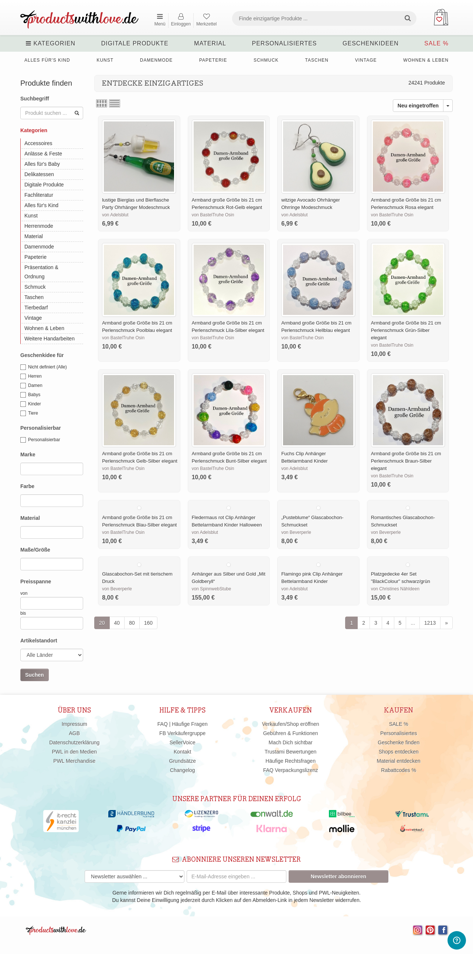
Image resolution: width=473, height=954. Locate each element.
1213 (430, 623)
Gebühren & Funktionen (290, 733)
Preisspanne (35, 581)
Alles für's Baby (42, 164)
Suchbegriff (34, 99)
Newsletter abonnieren (338, 876)
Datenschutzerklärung (74, 742)
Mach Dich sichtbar (291, 742)
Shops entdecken (399, 752)
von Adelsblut (115, 214)
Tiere (29, 413)
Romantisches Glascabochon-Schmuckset (403, 521)
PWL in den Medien (74, 752)
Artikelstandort (38, 641)
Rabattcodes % (398, 770)
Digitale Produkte (135, 43)
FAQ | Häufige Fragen (182, 724)
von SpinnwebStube (211, 588)
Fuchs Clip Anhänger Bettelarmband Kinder (304, 457)
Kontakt (182, 752)
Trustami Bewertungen (290, 752)
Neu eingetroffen (418, 106)
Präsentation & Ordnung (41, 271)
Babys (30, 395)
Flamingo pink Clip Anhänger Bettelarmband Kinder (312, 577)
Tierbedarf (36, 307)
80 (132, 623)
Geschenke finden (398, 742)
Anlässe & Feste (43, 154)
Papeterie (213, 60)
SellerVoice (182, 742)
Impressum (74, 724)
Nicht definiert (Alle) (43, 367)
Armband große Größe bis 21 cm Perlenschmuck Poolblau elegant (137, 326)
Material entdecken (399, 761)
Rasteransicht (101, 103)
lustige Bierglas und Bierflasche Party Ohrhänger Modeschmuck (136, 203)
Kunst (104, 60)
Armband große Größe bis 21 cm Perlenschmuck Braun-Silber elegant (406, 461)
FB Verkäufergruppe (182, 733)
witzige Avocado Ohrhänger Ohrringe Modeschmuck (310, 203)
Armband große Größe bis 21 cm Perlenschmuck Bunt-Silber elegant (229, 457)
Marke (27, 454)
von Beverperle (296, 532)
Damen (31, 386)
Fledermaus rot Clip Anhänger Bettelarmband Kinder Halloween (227, 521)
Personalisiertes (284, 43)
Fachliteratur (38, 195)
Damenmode (156, 60)
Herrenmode (38, 226)
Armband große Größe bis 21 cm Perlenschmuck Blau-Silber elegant (139, 521)
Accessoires (38, 143)
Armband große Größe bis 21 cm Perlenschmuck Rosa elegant (406, 203)
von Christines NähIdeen (395, 588)
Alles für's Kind (47, 60)
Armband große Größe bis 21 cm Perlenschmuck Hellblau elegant (316, 326)
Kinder (30, 404)
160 (148, 623)
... (413, 623)
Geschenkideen (371, 43)
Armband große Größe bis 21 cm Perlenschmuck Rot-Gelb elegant (227, 203)
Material (210, 43)
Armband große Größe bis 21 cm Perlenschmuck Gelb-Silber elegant (139, 457)
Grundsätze (182, 761)
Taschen (317, 60)
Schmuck (266, 60)
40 (117, 623)
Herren (31, 377)
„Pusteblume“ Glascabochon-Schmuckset (312, 521)
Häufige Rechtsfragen (291, 761)
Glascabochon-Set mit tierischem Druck (137, 577)
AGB (74, 733)
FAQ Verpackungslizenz (290, 770)
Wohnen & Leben (426, 60)
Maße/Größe (35, 550)
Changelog (182, 770)
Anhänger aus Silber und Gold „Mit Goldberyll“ (228, 577)
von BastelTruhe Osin (213, 214)
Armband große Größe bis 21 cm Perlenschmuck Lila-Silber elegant (228, 326)
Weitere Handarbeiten (49, 339)
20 (102, 623)
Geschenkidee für (42, 355)
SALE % (436, 43)
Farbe (27, 486)
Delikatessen (39, 174)
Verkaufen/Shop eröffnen (290, 724)
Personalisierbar (40, 428)
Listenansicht (114, 103)
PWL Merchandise (74, 761)
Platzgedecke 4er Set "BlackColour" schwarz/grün (400, 577)
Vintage (366, 60)
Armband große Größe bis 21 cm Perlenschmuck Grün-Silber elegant (406, 330)
